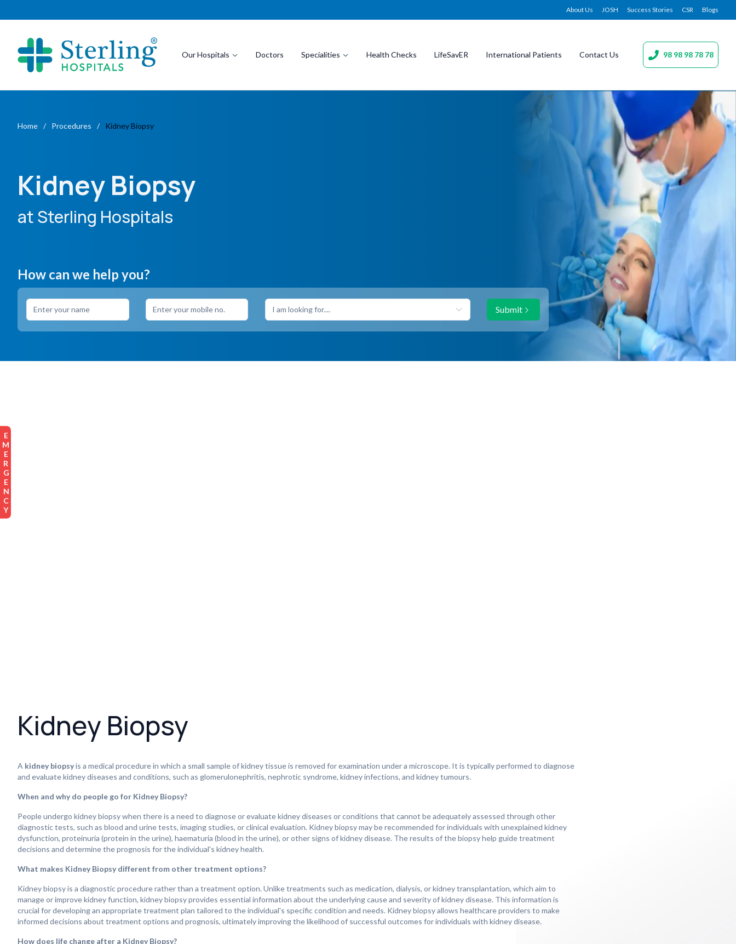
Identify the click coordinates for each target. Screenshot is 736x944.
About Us (579, 9)
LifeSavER (451, 54)
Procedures (71, 125)
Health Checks (391, 54)
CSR (687, 9)
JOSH (610, 9)
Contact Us (599, 54)
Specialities (325, 54)
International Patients (524, 54)
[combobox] (367, 310)
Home (28, 125)
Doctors (270, 54)
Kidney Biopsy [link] (129, 125)
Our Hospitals (210, 54)
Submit (513, 309)
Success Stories (650, 9)
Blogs (710, 9)
